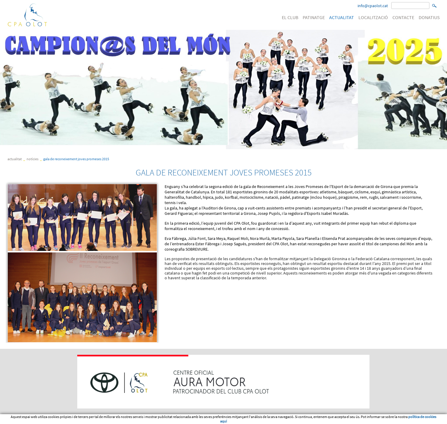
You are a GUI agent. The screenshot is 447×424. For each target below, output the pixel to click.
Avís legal (16, 419)
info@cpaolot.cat (373, 5)
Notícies (32, 159)
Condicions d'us (43, 419)
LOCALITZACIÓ (373, 17)
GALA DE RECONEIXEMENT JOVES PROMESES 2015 (76, 159)
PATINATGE (314, 17)
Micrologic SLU (402, 419)
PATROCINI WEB (109, 419)
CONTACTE (403, 17)
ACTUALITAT (341, 17)
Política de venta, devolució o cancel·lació (157, 419)
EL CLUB (290, 17)
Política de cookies (76, 419)
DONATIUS (429, 17)
